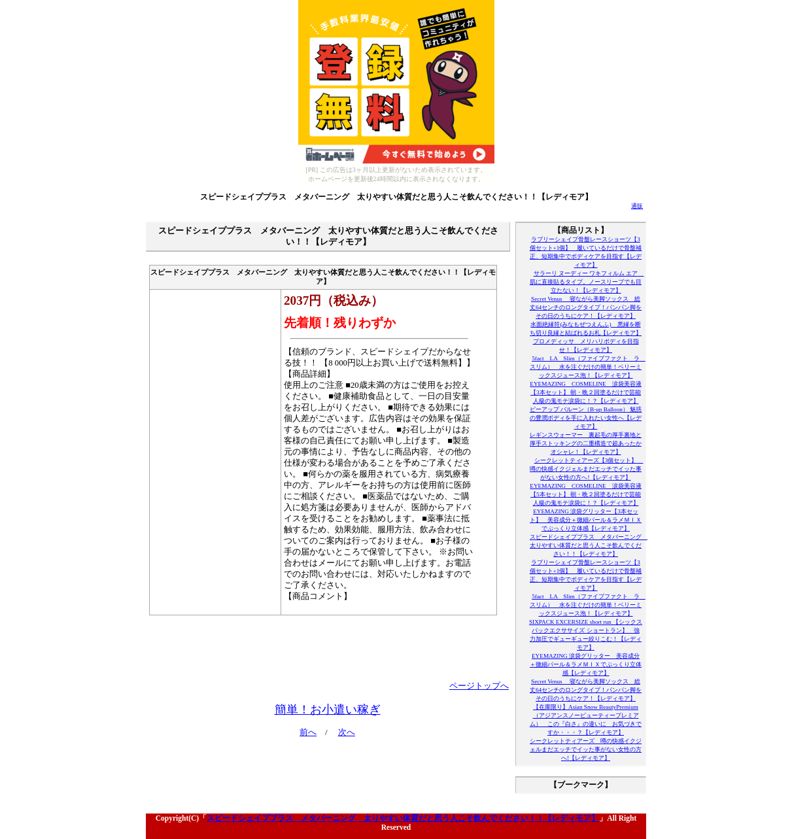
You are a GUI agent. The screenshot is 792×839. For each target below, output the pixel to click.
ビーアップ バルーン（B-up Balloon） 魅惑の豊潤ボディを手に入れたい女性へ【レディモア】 (586, 418)
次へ (346, 732)
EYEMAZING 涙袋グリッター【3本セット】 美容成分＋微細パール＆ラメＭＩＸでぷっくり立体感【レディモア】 (586, 520)
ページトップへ (479, 686)
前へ (308, 732)
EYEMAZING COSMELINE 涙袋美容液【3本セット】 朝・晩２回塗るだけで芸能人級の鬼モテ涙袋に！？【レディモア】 (585, 392)
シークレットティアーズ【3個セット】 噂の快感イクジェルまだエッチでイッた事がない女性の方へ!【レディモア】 (586, 469)
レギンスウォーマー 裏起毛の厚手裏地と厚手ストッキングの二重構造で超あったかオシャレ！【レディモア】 (586, 443)
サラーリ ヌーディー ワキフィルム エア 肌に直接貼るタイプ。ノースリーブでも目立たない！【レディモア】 (587, 282)
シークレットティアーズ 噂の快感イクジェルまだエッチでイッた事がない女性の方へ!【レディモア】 (586, 749)
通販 (637, 206)
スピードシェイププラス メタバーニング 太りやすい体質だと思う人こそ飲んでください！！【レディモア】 (396, 197)
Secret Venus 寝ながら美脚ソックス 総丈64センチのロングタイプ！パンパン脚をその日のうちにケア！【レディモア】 (586, 307)
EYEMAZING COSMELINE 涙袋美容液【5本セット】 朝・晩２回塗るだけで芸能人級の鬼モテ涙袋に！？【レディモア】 (585, 494)
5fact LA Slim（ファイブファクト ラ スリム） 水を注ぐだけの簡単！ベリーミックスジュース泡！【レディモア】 (588, 367)
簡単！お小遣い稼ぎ (328, 709)
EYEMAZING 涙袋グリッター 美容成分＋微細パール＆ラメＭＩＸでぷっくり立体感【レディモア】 (586, 664)
